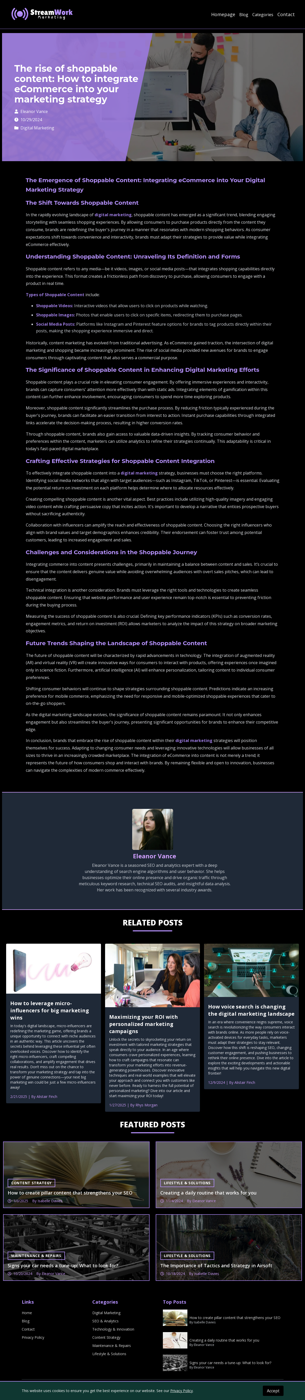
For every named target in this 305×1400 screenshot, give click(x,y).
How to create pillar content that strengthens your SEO (234, 1317)
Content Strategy (106, 1337)
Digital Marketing (34, 128)
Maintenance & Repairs (111, 1345)
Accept (273, 1391)
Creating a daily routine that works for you (224, 1340)
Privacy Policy (33, 1337)
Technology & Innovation (113, 1329)
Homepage (223, 14)
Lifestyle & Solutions (109, 1353)
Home (27, 1312)
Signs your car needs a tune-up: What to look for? (230, 1362)
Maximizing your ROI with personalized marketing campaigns (143, 1024)
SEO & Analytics (105, 1321)
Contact (286, 14)
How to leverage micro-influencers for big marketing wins (49, 1010)
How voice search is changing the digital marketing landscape (251, 1010)
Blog (243, 14)
